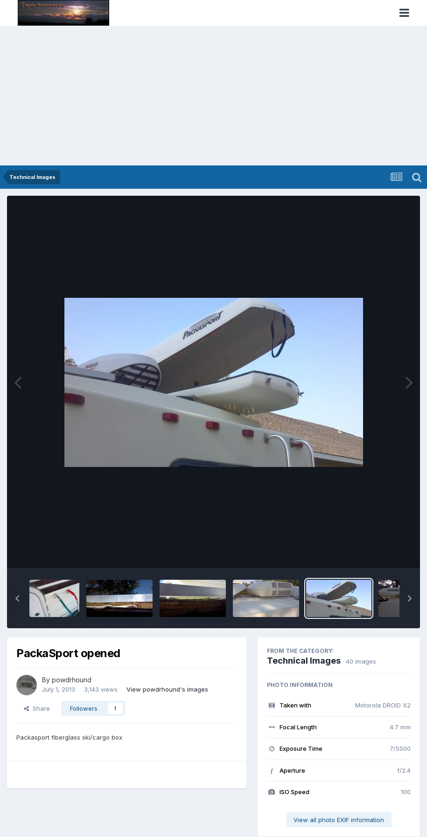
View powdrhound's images (167, 689)
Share (37, 708)
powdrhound (71, 680)
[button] (17, 598)
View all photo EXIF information (339, 819)
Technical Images (304, 660)
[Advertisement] (213, 95)
